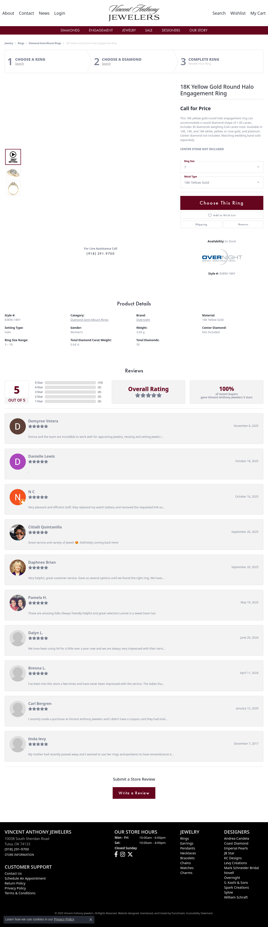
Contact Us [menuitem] (13, 873)
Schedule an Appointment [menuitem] (25, 878)
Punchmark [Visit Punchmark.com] (178, 913)
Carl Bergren (40, 703)
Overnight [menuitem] (232, 877)
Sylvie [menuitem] (228, 892)
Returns (243, 224)
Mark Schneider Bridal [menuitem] (241, 868)
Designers (171, 30)
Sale (149, 30)
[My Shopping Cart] (258, 13)
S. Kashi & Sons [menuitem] (236, 882)
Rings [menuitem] (184, 838)
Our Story (198, 30)
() (100, 383)
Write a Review (133, 793)
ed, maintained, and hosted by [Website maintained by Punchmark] (153, 913)
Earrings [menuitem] (186, 843)
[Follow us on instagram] (122, 854)
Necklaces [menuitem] (188, 853)
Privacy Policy (64, 919)
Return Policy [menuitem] (15, 883)
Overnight (143, 320)
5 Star (39, 383)
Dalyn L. (35, 632)
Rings (21, 43)
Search (19, 63)
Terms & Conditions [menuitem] (20, 893)
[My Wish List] (238, 13)
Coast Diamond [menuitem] (236, 843)
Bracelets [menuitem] (187, 858)
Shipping (201, 224)
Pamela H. (37, 597)
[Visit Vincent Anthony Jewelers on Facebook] (116, 854)
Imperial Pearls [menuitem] (236, 848)
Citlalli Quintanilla (45, 527)
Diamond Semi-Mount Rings (45, 43)
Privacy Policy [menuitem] (15, 888)
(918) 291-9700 (101, 253)
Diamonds (70, 30)
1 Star (39, 401)
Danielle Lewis (41, 456)
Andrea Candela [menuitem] (236, 838)
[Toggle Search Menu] (219, 13)
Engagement (101, 30)
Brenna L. (37, 668)
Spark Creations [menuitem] (236, 887)
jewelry (9, 43)
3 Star (39, 392)
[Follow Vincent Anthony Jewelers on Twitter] (130, 854)
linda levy (37, 738)
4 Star (39, 387)
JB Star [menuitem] (229, 853)
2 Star (39, 397)
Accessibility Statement (199, 913)
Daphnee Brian (42, 562)
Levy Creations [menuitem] (235, 863)
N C (31, 491)
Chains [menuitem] (185, 863)
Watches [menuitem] (187, 868)
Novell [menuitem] (229, 872)
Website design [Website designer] (127, 913)
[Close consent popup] (90, 919)
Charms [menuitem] (186, 872)
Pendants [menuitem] (187, 848)
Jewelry (129, 30)
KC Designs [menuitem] (233, 858)
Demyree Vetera (43, 421)
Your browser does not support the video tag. (101, 120)
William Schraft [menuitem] (236, 897)
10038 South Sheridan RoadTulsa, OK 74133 (27, 846)
